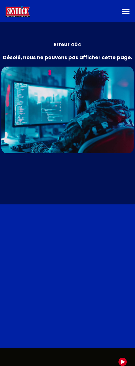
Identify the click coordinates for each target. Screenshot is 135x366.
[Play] (122, 362)
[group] (67, 357)
